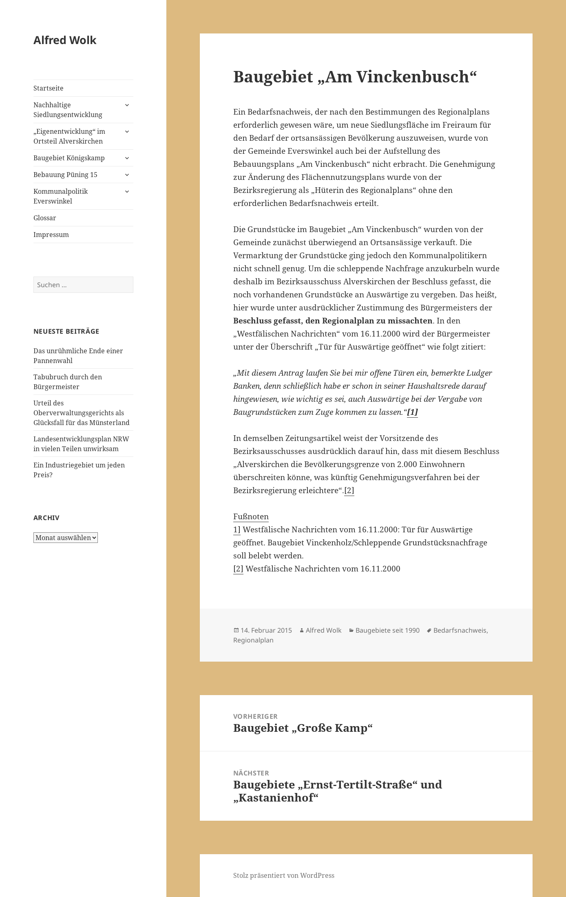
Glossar (44, 217)
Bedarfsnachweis (459, 630)
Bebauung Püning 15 (65, 174)
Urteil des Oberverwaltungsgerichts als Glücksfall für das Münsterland (81, 413)
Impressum (51, 234)
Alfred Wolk (65, 39)
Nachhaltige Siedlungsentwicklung (67, 109)
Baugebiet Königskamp (69, 157)
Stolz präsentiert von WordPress (283, 875)
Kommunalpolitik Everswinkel (60, 196)
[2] (349, 490)
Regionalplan (253, 640)
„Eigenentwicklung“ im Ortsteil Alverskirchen (69, 136)
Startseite (48, 88)
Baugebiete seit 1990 (388, 630)
